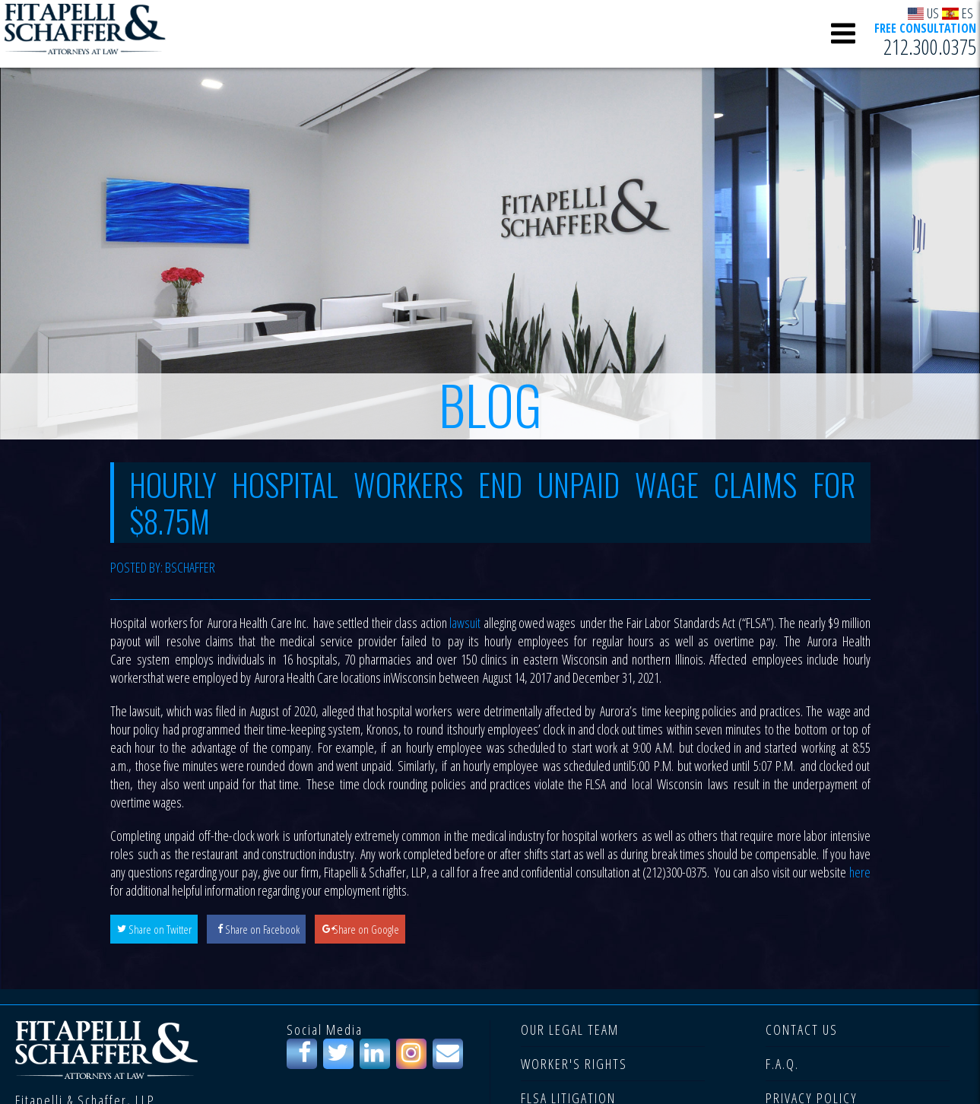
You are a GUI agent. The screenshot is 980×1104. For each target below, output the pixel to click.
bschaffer (190, 567)
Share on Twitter (160, 929)
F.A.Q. (782, 1064)
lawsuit (464, 623)
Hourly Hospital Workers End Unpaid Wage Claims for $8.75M (492, 503)
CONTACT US (802, 1029)
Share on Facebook (262, 929)
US (924, 12)
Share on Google (366, 929)
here (860, 872)
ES (957, 12)
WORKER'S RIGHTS (574, 1064)
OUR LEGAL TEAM (570, 1029)
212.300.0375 (929, 46)
